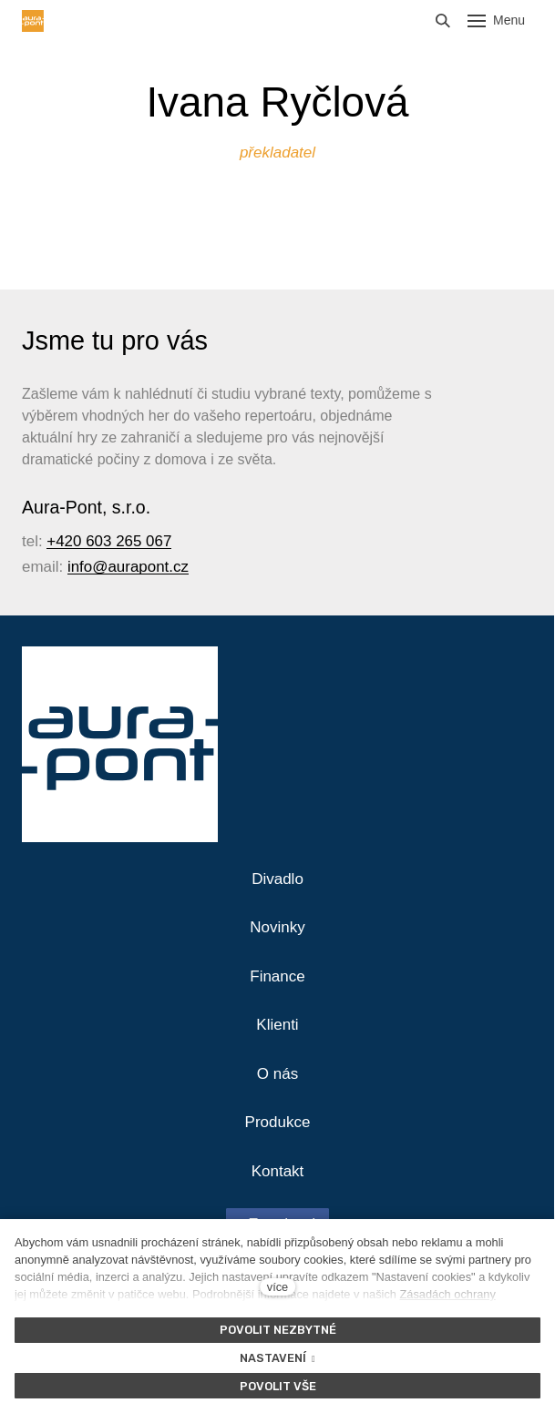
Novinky (277, 927)
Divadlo (277, 879)
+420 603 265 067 (108, 541)
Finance (277, 976)
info (79, 566)
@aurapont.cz (140, 566)
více (277, 1287)
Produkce (278, 1122)
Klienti (277, 1024)
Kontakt (278, 1171)
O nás (277, 1074)
